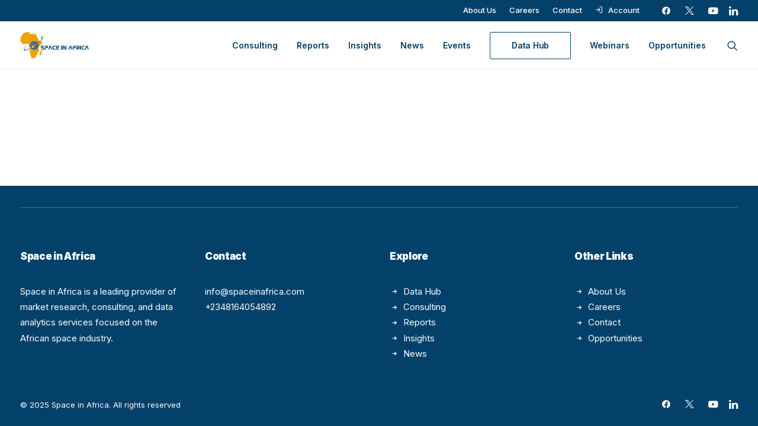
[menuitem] (480, 10)
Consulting (255, 45)
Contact (567, 10)
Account (624, 10)
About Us (479, 10)
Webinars (609, 45)
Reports (313, 45)
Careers (524, 10)
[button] (666, 10)
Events (457, 45)
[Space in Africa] (54, 45)
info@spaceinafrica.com (254, 291)
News (412, 45)
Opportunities (677, 45)
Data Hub (422, 291)
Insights (364, 45)
